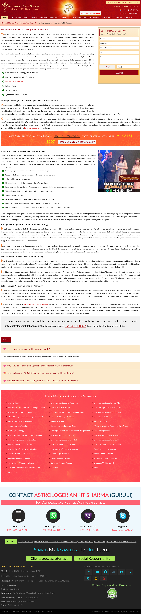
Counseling (122, 2)
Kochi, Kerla (12, 472)
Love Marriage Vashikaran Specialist (107, 412)
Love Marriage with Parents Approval (108, 407)
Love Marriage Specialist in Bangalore (65, 444)
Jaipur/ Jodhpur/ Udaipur (60, 458)
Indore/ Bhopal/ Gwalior (103, 454)
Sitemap (36, 611)
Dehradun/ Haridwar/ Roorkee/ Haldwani (24, 467)
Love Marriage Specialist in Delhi (106, 440)
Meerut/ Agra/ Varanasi (60, 454)
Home (4, 17)
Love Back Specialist (91, 17)
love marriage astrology (33, 128)
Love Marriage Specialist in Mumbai (64, 449)
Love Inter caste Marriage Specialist (107, 417)
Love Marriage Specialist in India (106, 435)
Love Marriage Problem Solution (20, 412)
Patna (96, 467)
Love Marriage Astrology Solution (70, 396)
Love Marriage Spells (102, 431)
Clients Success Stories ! (49, 558)
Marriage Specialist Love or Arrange (44, 17)
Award (129, 2)
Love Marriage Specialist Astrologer (64, 403)
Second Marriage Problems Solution (64, 426)
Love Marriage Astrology (19, 17)
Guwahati (54, 467)
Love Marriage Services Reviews (63, 435)
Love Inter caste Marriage (60, 407)
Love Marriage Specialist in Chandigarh (23, 440)
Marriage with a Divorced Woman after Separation (70, 431)
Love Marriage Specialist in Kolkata (21, 444)
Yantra (136, 2)
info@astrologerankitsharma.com (77, 141)
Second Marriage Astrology (18, 426)
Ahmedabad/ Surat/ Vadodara (105, 458)
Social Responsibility (94, 558)
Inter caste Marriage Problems (62, 417)
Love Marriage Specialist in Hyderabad (22, 449)
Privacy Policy (26, 611)
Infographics (5, 611)
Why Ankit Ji (112, 2)
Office (49, 611)
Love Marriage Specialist (14, 81)
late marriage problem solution (36, 304)
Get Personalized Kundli (90, 13)
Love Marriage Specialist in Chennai (107, 444)
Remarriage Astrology (16, 431)
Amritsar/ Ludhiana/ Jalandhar (19, 458)
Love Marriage (13, 403)
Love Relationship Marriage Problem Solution (25, 435)
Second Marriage (100, 421)
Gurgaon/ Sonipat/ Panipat (61, 463)
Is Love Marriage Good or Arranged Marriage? (25, 417)
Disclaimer (15, 611)
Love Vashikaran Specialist (112, 17)
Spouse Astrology (57, 421)
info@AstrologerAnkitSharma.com (126, 6)
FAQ (43, 611)
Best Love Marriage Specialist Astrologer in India (26, 407)
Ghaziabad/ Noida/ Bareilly (104, 463)
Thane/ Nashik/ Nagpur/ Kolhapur (21, 463)
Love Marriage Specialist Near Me (107, 403)
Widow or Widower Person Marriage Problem (111, 426)
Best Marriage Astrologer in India (20, 421)
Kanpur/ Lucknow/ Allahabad (19, 454)
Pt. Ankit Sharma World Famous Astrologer (17, 23)
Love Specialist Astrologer (71, 17)
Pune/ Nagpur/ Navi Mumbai (105, 449)
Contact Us (128, 17)
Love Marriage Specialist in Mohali (64, 440)
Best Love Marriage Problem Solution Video (67, 412)
